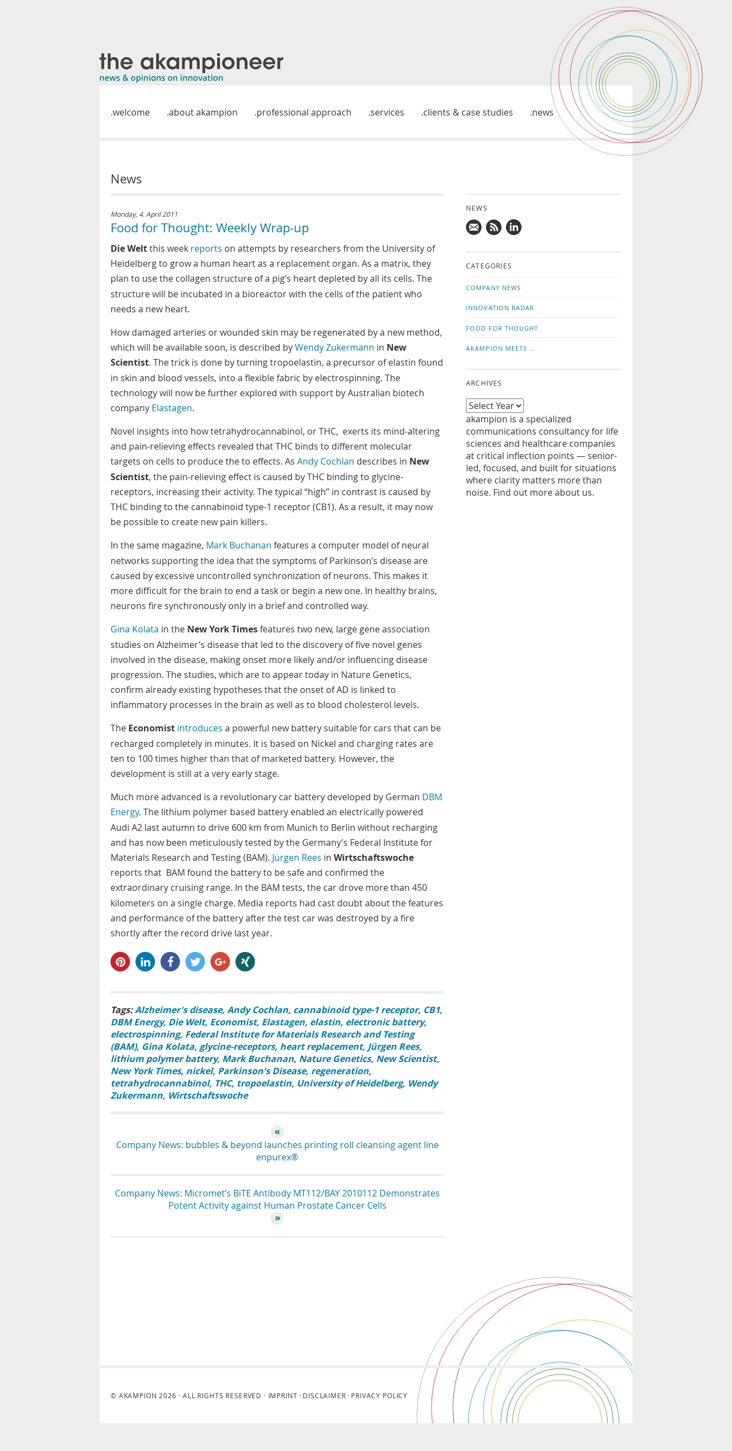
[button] (120, 961)
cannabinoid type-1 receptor (355, 1010)
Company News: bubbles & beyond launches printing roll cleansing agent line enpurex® (277, 1151)
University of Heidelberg (350, 1083)
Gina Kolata (135, 629)
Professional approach (304, 112)
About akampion (203, 112)
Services (387, 112)
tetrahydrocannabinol (160, 1083)
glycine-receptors (237, 1046)
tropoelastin (264, 1083)
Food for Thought (502, 328)
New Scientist (406, 1059)
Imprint (283, 1395)
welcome (131, 112)
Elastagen (172, 408)
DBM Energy (137, 1022)
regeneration (340, 1071)
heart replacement (321, 1046)
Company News (493, 287)
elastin (325, 1022)
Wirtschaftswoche (208, 1095)
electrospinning (145, 1034)
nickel (199, 1071)
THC (223, 1083)
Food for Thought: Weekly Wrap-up (210, 228)
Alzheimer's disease (178, 1010)
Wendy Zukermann (334, 347)
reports (206, 248)
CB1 (431, 1010)
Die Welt (186, 1022)
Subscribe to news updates (494, 227)
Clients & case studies (468, 112)
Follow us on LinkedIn (514, 227)
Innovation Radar (500, 307)
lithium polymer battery (164, 1059)
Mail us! (474, 227)
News (543, 112)
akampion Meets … (500, 348)
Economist (233, 1022)
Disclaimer (324, 1395)
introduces (200, 728)
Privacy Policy (379, 1395)
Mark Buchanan (239, 545)
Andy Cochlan (325, 461)
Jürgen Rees (297, 857)
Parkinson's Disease (262, 1071)
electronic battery (384, 1022)
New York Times (146, 1071)
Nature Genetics (335, 1059)
